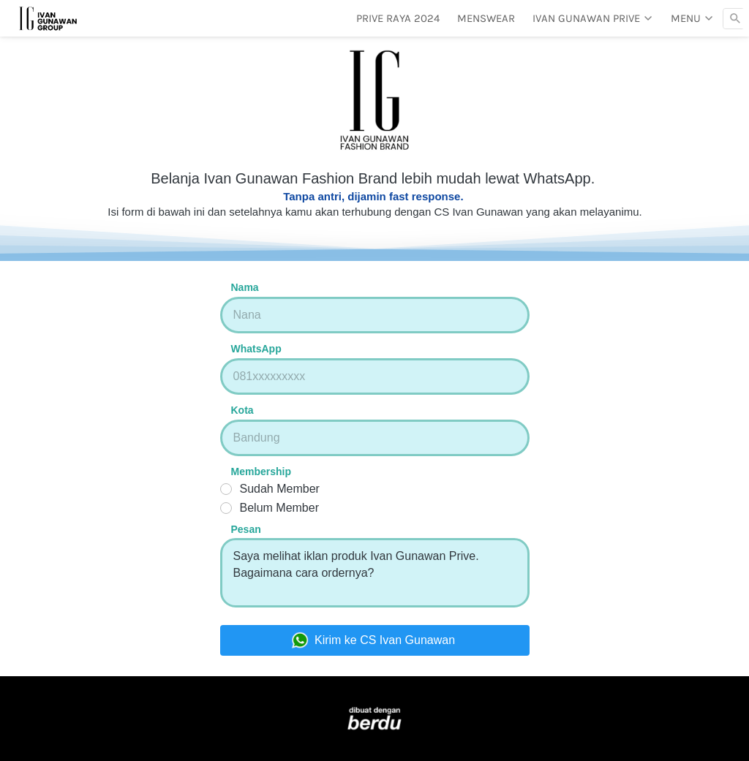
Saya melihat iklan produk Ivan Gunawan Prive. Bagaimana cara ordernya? (375, 572)
